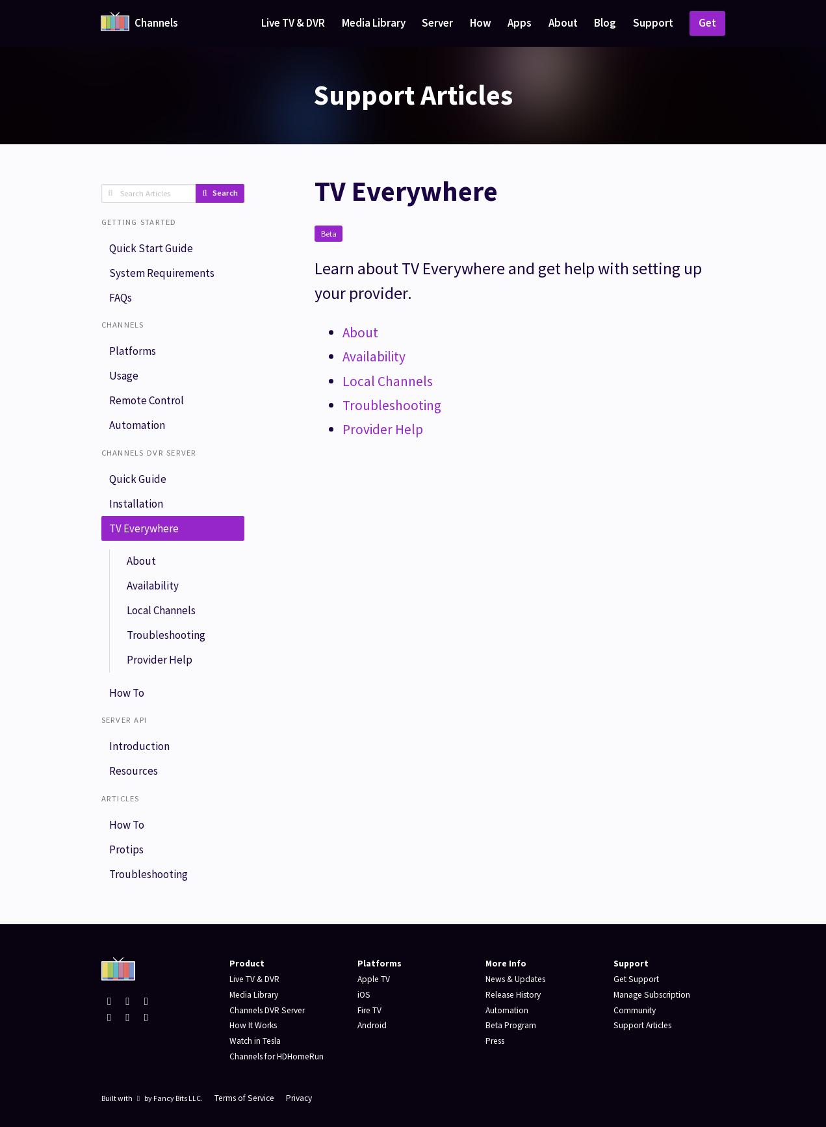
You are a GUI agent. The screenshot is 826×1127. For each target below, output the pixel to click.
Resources (133, 775)
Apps (520, 23)
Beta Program (511, 1025)
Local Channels (161, 613)
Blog (605, 23)
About (563, 23)
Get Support (636, 979)
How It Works (253, 1025)
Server (437, 23)
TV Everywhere (144, 530)
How (480, 23)
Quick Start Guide (151, 248)
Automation (137, 426)
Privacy (301, 1098)
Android (372, 1025)
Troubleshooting (166, 637)
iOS (363, 994)
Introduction (139, 750)
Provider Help (159, 663)
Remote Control (146, 402)
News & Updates (516, 979)
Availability (153, 588)
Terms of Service (245, 1098)
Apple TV (374, 979)
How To (126, 696)
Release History (514, 994)
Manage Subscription (652, 994)
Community (634, 1010)
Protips (126, 853)
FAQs (120, 298)
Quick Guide (137, 480)
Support (653, 23)
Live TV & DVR (293, 23)
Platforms (132, 352)
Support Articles (642, 1025)
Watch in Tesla (255, 1040)
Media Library (374, 23)
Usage (123, 377)
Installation (136, 505)
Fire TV (369, 1010)
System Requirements (161, 273)
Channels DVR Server (268, 1010)
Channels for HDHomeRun (277, 1056)
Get (707, 23)
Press (495, 1040)
